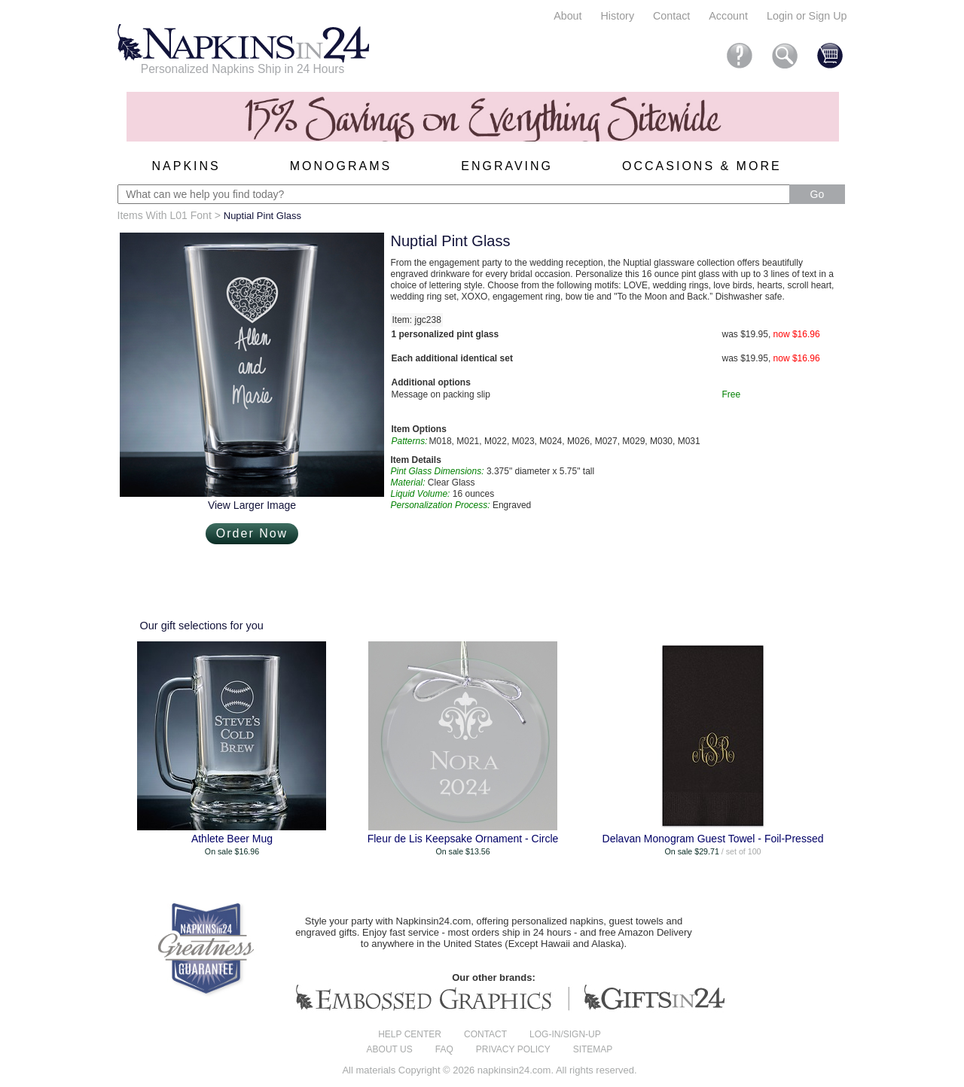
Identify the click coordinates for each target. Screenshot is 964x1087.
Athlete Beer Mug (232, 839)
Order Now (252, 533)
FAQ (444, 1049)
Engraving (507, 166)
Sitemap (593, 1049)
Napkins (186, 166)
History (617, 16)
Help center (409, 1034)
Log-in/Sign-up (565, 1034)
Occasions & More (702, 166)
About (567, 16)
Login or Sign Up (807, 16)
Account (728, 16)
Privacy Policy (513, 1049)
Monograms (341, 166)
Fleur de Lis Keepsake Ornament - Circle (463, 839)
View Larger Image (252, 505)
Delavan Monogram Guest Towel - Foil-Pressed (713, 839)
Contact (671, 16)
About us (390, 1049)
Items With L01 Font (164, 215)
